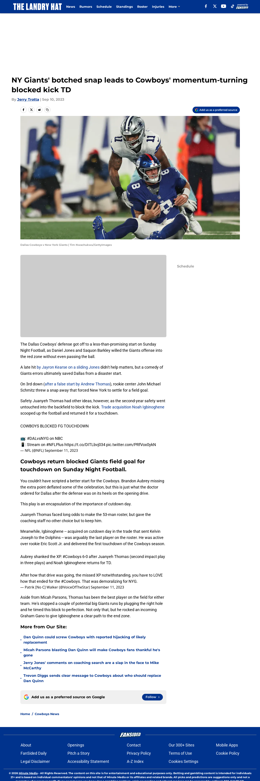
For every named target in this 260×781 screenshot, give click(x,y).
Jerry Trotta (28, 99)
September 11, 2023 (61, 450)
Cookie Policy (227, 753)
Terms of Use (180, 753)
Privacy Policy (139, 753)
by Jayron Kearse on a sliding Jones (68, 367)
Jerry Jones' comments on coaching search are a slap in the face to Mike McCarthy (91, 665)
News (70, 7)
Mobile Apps (227, 745)
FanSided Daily (34, 753)
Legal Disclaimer (35, 761)
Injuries (158, 7)
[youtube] (223, 6)
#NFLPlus (55, 444)
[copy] (47, 110)
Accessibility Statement (88, 761)
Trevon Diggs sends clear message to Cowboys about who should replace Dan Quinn (92, 678)
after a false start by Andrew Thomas (77, 384)
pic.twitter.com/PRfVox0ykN (131, 444)
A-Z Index (135, 761)
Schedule (104, 7)
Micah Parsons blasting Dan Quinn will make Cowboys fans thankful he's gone (91, 652)
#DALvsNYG (38, 438)
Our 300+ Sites (181, 745)
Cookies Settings (183, 761)
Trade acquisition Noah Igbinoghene (132, 407)
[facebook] (206, 6)
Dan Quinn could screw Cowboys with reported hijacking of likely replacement (84, 639)
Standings (124, 7)
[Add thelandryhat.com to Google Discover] (216, 110)
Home (25, 714)
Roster (142, 7)
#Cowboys (72, 556)
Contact (134, 745)
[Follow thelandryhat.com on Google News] (152, 697)
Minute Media (28, 773)
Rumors (85, 7)
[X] (215, 6)
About (26, 745)
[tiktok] (232, 6)
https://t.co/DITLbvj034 (84, 444)
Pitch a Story (78, 753)
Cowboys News (47, 714)
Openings (75, 745)
